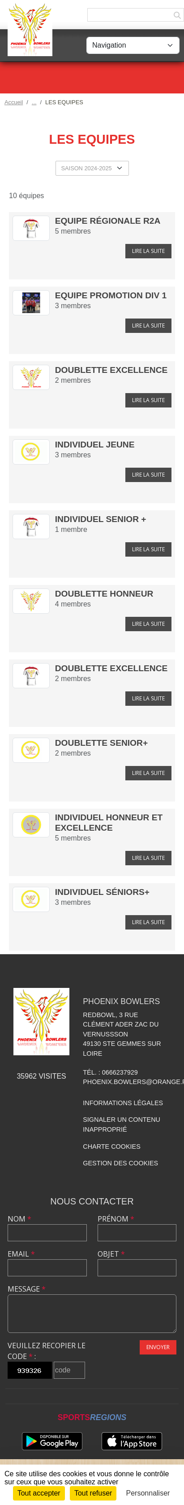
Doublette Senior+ (101, 743)
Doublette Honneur (104, 593)
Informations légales (123, 1103)
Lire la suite (148, 251)
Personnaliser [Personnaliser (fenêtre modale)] (148, 1493)
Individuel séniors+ (102, 892)
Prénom (116, 1219)
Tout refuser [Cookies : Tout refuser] (93, 1493)
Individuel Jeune (95, 444)
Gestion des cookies (120, 1163)
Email (21, 1254)
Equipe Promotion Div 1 (111, 295)
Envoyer (158, 1347)
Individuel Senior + (100, 519)
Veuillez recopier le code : (47, 1351)
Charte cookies (111, 1146)
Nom (19, 1219)
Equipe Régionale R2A (108, 221)
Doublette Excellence (111, 370)
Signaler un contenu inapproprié (121, 1124)
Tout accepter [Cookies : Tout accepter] (38, 1493)
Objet (111, 1254)
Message (27, 1289)
